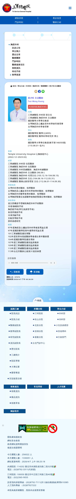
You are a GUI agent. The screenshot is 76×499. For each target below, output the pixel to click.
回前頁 (15, 271)
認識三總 (14, 308)
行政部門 (61, 337)
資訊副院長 (15, 343)
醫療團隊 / (45, 86)
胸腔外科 (15, 44)
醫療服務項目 (18, 64)
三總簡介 (15, 354)
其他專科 (61, 331)
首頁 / (15, 86)
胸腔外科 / (37, 86)
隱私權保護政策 (14, 437)
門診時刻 (19, 22)
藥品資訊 (15, 397)
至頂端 (35, 272)
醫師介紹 (57, 22)
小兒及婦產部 (61, 325)
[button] (38, 300)
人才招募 (61, 386)
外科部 (61, 313)
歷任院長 (15, 349)
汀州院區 (38, 313)
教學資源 (16, 74)
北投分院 (38, 325)
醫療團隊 (16, 58)
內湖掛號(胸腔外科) (38, 106)
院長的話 (15, 313)
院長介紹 (15, 319)
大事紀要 (15, 366)
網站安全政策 (13, 440)
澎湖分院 (38, 331)
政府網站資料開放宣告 (17, 444)
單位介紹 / (22, 86)
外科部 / (29, 86)
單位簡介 (16, 51)
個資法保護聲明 (14, 447)
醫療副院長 (15, 325)
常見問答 (38, 386)
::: (4, 33)
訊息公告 (16, 47)
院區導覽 (15, 360)
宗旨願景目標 (15, 378)
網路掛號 (19, 18)
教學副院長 (15, 331)
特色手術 (16, 71)
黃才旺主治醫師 (55, 86)
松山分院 (38, 319)
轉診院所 (14, 411)
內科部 (61, 319)
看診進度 (57, 18)
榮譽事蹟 (15, 372)
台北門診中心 (38, 343)
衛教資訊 (16, 68)
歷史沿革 (16, 54)
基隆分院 (38, 337)
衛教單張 (15, 403)
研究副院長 (15, 337)
